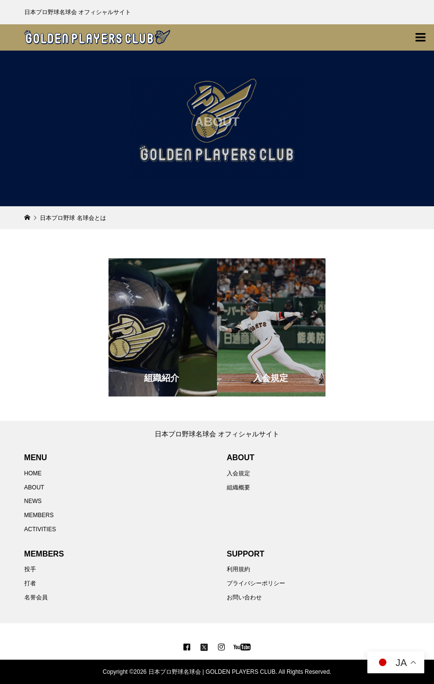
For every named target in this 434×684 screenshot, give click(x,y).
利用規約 (238, 569)
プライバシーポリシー (256, 583)
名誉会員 (36, 597)
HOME (33, 473)
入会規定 (238, 473)
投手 (30, 569)
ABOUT (34, 487)
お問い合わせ (244, 597)
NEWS (33, 501)
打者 (30, 583)
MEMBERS (39, 515)
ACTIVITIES (40, 529)
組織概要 (238, 487)
